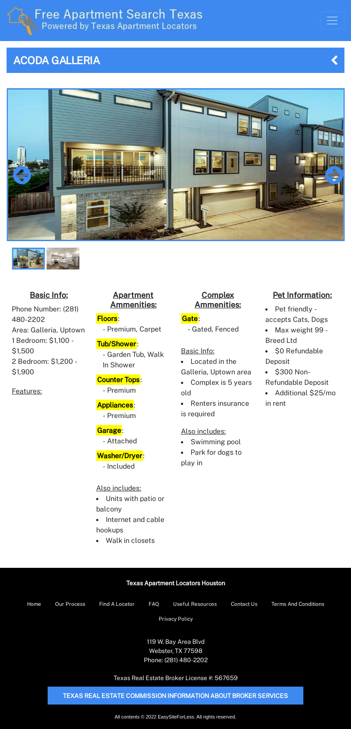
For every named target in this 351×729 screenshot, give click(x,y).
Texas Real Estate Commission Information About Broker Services (175, 695)
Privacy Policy (176, 618)
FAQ (154, 604)
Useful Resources (195, 604)
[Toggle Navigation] (332, 20)
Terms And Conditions (297, 604)
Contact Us (244, 604)
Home (34, 604)
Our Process (70, 604)
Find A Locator (117, 604)
